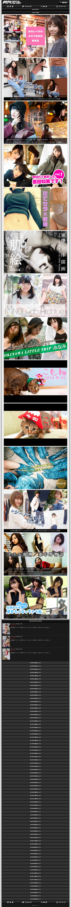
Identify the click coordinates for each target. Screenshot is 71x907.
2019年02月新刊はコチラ (35, 675)
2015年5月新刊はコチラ (35, 821)
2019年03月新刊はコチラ (35, 672)
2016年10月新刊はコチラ (35, 766)
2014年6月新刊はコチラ (35, 857)
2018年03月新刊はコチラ (35, 711)
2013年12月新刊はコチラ (35, 876)
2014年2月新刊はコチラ (35, 869)
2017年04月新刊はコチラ (35, 747)
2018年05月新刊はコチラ (35, 704)
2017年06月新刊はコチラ (35, 740)
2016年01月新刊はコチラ (35, 795)
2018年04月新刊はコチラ (35, 708)
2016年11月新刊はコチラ (35, 763)
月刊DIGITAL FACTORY (12, 2)
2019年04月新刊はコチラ (35, 669)
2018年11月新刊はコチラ (35, 685)
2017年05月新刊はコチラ (35, 743)
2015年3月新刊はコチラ (35, 827)
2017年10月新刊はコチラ (35, 727)
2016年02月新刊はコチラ (35, 792)
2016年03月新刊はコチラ (35, 789)
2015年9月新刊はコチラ (35, 808)
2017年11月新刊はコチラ (35, 724)
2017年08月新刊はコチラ (35, 734)
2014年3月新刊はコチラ (35, 866)
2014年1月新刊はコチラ (35, 873)
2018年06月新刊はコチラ (35, 701)
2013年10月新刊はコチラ (35, 882)
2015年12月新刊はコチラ (35, 798)
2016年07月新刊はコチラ (35, 776)
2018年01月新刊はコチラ (35, 717)
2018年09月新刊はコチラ (35, 691)
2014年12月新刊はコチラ (35, 837)
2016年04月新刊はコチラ (35, 785)
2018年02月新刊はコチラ (35, 714)
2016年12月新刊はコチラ (35, 759)
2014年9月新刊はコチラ (35, 847)
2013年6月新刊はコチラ (35, 895)
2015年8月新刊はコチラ (35, 811)
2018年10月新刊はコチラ (35, 688)
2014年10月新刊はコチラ (35, 844)
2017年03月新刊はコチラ (35, 750)
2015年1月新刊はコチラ (35, 834)
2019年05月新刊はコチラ (35, 666)
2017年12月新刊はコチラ (35, 721)
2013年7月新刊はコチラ (35, 892)
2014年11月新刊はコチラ (35, 840)
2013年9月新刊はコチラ (35, 886)
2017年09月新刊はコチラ (35, 730)
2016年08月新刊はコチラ (35, 772)
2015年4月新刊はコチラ (35, 824)
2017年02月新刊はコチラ (35, 753)
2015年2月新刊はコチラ (35, 831)
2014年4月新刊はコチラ (35, 863)
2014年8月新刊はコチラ (35, 850)
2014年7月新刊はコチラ (35, 853)
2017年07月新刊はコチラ (35, 737)
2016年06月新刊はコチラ (35, 779)
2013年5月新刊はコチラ (35, 899)
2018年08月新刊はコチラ (35, 695)
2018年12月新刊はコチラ (35, 682)
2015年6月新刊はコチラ (35, 818)
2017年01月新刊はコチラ (35, 756)
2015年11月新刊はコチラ (35, 802)
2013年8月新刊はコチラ (35, 889)
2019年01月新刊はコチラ (35, 679)
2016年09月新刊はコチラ (35, 769)
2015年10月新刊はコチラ (35, 805)
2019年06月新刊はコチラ (35, 662)
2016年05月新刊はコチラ (35, 782)
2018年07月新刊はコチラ (35, 698)
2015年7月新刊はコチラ (35, 814)
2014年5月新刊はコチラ (35, 860)
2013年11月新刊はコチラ (35, 879)
